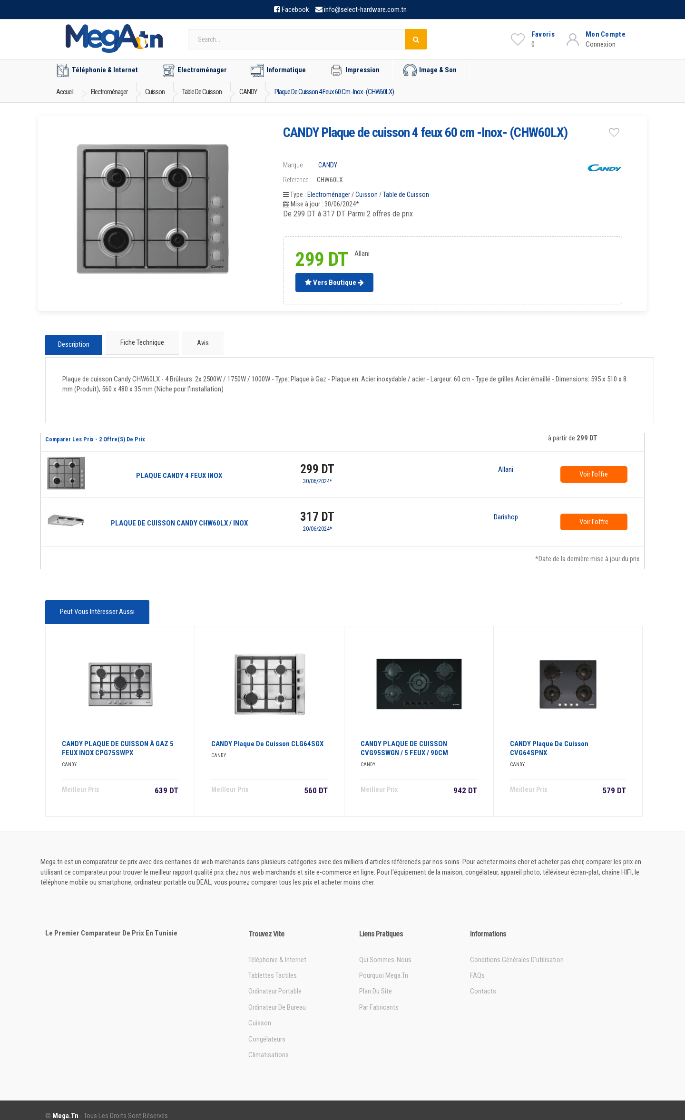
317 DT (317, 511)
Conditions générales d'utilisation (517, 949)
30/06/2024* (317, 476)
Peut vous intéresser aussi (95, 605)
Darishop (506, 512)
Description (73, 342)
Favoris (543, 34)
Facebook (295, 9)
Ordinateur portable (275, 980)
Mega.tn (65, 1105)
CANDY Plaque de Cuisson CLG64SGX (267, 733)
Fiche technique (141, 341)
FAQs (477, 965)
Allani (505, 464)
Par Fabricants (379, 997)
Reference (295, 180)
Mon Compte (606, 34)
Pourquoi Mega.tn (383, 965)
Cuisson (366, 194)
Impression (355, 70)
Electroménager (194, 70)
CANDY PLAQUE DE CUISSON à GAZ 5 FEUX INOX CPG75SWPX (118, 738)
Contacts (483, 980)
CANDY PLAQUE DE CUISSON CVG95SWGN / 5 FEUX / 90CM (404, 738)
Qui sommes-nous (385, 949)
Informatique (278, 70)
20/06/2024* (317, 523)
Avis (199, 341)
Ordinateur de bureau (277, 997)
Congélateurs (266, 1028)
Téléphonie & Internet (97, 70)
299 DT (317, 464)
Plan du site (375, 980)
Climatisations (268, 1044)
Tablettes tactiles (272, 965)
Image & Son (430, 70)
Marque (293, 165)
